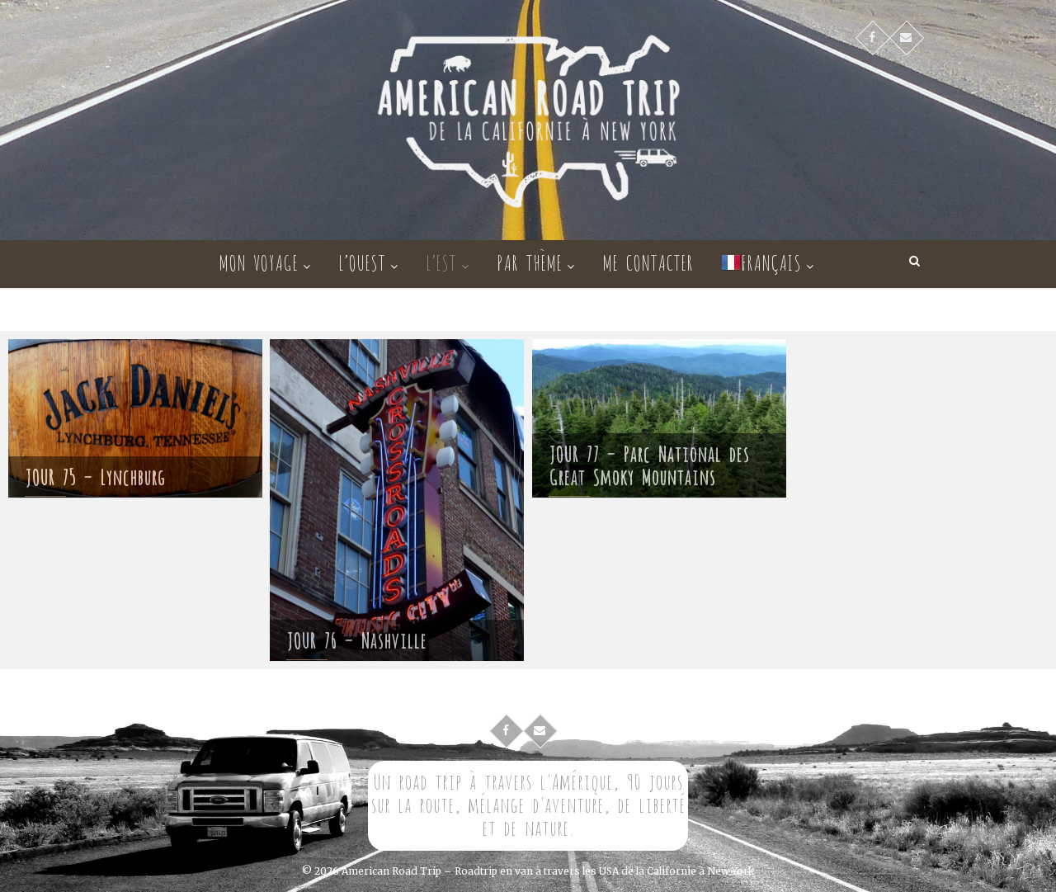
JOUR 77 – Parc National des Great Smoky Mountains (649, 467)
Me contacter (647, 261)
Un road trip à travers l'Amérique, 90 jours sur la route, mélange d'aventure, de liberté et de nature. (528, 803)
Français (761, 261)
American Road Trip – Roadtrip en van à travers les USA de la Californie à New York (548, 871)
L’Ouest (361, 261)
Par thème (529, 261)
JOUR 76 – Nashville (356, 645)
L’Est (441, 261)
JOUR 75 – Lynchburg (95, 479)
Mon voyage (258, 261)
